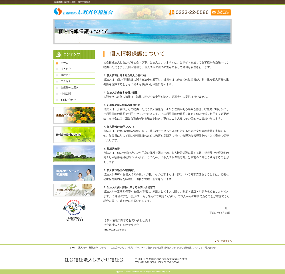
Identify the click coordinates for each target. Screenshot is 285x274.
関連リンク (170, 247)
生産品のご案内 (70, 87)
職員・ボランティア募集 (140, 247)
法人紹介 (66, 68)
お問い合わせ (68, 99)
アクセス (66, 81)
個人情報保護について (189, 247)
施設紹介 (66, 75)
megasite (166, 271)
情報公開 (66, 93)
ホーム (64, 62)
